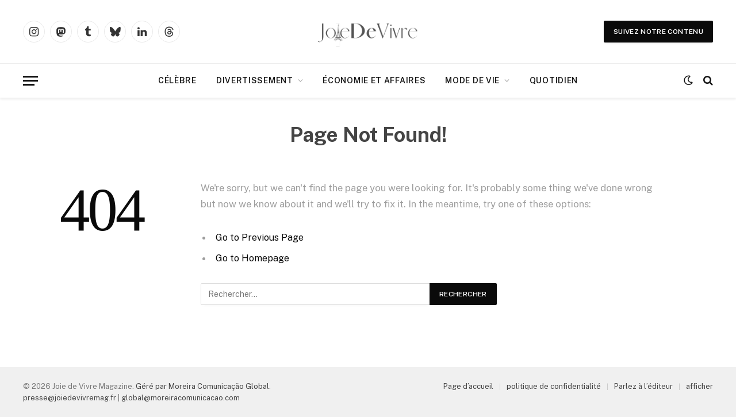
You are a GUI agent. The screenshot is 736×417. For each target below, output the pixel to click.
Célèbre (177, 80)
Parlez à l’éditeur (643, 386)
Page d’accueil (468, 386)
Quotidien (554, 80)
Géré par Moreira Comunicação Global (202, 386)
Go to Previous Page (261, 237)
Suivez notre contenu (658, 32)
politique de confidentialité (554, 386)
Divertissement (254, 80)
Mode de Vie (472, 80)
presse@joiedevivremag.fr (69, 397)
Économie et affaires (374, 80)
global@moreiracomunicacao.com (180, 397)
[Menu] (30, 81)
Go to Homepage (254, 258)
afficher (699, 386)
